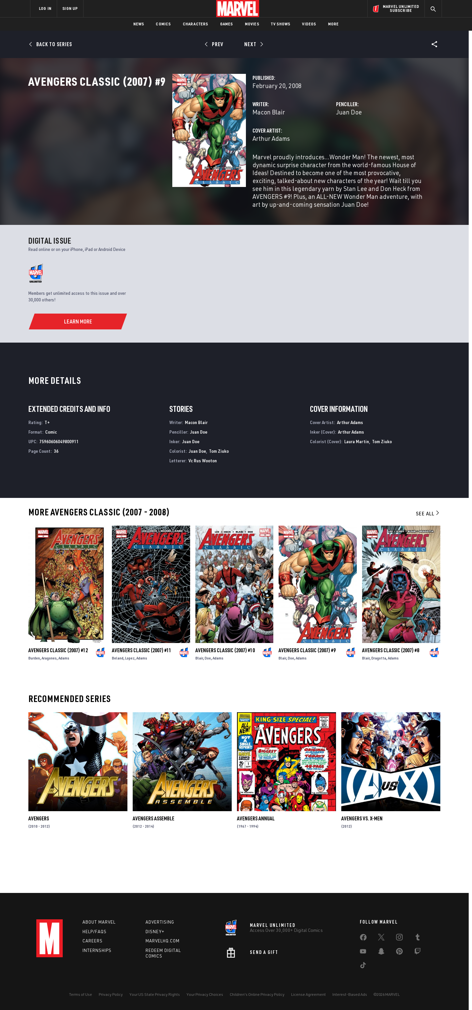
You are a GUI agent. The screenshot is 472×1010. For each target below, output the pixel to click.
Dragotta (378, 700)
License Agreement (308, 994)
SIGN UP (70, 8)
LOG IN (45, 8)
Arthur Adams (170, 167)
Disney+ (155, 931)
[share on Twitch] (417, 952)
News (138, 23)
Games (226, 23)
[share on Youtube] (363, 952)
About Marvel (99, 922)
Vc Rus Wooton (202, 503)
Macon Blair (168, 141)
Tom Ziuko (219, 494)
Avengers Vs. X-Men (362, 861)
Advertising (160, 922)
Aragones (49, 700)
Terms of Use (80, 994)
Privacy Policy (111, 994)
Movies (252, 23)
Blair (199, 700)
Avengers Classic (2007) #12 (58, 693)
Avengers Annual (256, 861)
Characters (195, 23)
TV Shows (280, 23)
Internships (97, 950)
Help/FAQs (95, 931)
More (333, 23)
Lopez (130, 700)
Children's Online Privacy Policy (257, 994)
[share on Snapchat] (381, 952)
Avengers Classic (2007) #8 (390, 693)
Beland (117, 700)
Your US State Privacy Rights (154, 994)
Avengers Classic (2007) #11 (141, 693)
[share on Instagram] (399, 938)
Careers (93, 941)
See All (428, 556)
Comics (163, 23)
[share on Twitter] (381, 938)
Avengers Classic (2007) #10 (225, 693)
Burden (34, 700)
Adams (63, 700)
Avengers (38, 861)
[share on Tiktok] (363, 966)
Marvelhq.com (163, 941)
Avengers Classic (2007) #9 (307, 693)
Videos (309, 23)
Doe (208, 700)
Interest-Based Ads (349, 994)
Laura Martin (356, 484)
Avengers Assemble (153, 861)
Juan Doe (298, 141)
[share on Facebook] (363, 938)
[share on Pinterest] (399, 952)
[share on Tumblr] (417, 938)
